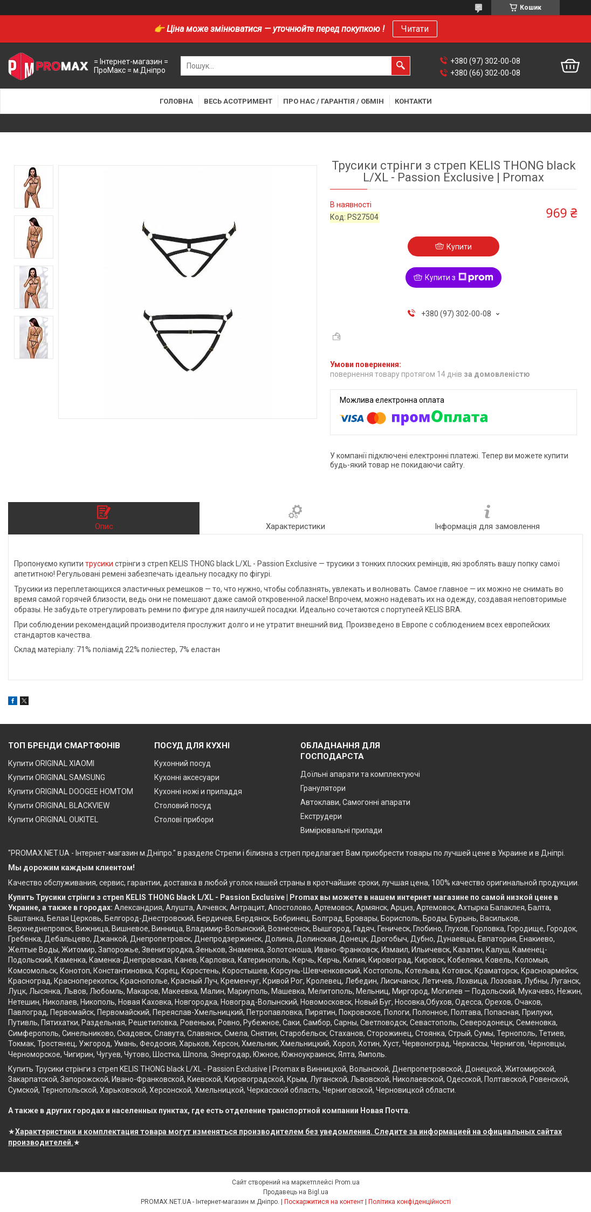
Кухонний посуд (182, 763)
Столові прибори (184, 819)
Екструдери (321, 816)
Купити (459, 246)
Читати (415, 29)
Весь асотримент (238, 101)
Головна (176, 101)
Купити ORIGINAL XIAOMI (51, 763)
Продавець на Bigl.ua (295, 1192)
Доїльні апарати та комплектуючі (360, 774)
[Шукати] (400, 66)
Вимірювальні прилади (341, 830)
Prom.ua (347, 1182)
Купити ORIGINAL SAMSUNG (56, 777)
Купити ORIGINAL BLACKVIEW (58, 805)
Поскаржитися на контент (323, 1202)
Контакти (413, 101)
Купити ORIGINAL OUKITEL (53, 819)
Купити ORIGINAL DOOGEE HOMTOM (70, 791)
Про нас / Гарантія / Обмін (333, 101)
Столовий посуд (182, 805)
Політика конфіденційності (409, 1202)
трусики (99, 563)
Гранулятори (323, 788)
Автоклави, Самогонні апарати (355, 802)
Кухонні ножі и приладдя (198, 791)
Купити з (459, 277)
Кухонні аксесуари (186, 777)
